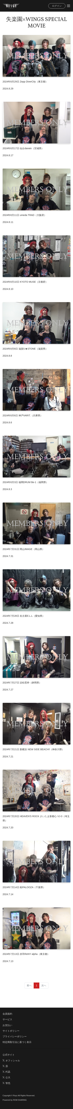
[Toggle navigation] (68, 6)
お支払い (7, 1025)
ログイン (57, 5)
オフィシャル (11, 1060)
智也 (6, 1083)
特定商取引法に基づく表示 (17, 1042)
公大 (6, 1077)
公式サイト (9, 1054)
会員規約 (7, 1013)
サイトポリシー (11, 1030)
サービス (7, 1019)
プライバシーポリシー (15, 1036)
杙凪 (6, 1071)
